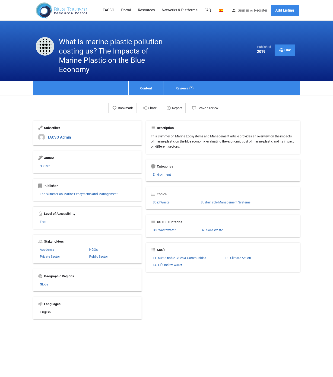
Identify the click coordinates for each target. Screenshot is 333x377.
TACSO (108, 10)
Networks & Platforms (179, 10)
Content (146, 88)
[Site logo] (62, 10)
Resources (146, 10)
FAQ (207, 10)
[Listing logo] (45, 46)
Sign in (243, 10)
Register (260, 10)
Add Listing (284, 10)
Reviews (184, 88)
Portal (126, 10)
